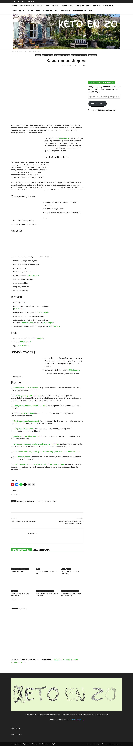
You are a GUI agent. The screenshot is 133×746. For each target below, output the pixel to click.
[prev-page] (12, 600)
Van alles (96, 6)
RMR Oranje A (19, 309)
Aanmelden (31, 1)
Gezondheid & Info (83, 6)
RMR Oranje (32, 276)
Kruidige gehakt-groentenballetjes (27, 396)
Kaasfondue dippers (22, 457)
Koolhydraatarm (29, 501)
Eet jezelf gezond (65, 569)
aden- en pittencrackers (24, 413)
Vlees (54, 501)
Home (14, 6)
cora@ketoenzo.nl (77, 719)
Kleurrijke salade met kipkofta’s (26, 388)
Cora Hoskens (55, 65)
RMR (47, 6)
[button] (119, 6)
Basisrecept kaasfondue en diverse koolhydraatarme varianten (40, 464)
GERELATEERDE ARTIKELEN (21, 550)
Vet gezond (47, 501)
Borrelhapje (65, 11)
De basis (40, 6)
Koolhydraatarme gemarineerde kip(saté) (30, 406)
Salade (30, 11)
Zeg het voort (67, 6)
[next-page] (15, 600)
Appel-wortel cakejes (17, 571)
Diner (38, 11)
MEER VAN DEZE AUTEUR (41, 550)
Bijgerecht (14, 591)
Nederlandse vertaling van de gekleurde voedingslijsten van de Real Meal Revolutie (47, 452)
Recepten (19, 51)
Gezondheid (50, 55)
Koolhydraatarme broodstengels (26, 421)
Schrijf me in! (97, 103)
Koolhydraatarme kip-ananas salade (28, 436)
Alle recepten (108, 6)
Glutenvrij (20, 501)
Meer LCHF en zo (110, 744)
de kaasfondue (63, 138)
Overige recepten (79, 11)
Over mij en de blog (27, 6)
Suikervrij (39, 501)
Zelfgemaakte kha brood (23, 429)
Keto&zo (55, 6)
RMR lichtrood (27, 323)
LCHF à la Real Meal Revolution (79, 55)
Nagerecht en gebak (50, 11)
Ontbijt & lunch (18, 11)
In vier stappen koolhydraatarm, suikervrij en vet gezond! (37, 444)
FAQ (90, 11)
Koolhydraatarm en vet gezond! (62, 55)
